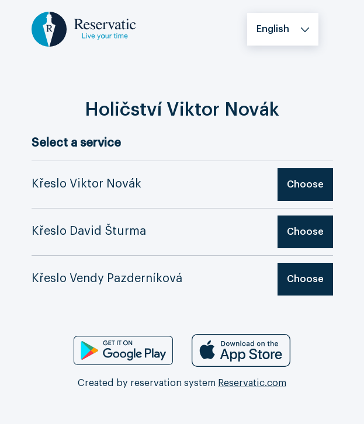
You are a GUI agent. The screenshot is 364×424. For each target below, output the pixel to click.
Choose (305, 184)
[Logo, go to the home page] (84, 29)
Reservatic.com (252, 383)
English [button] (272, 29)
